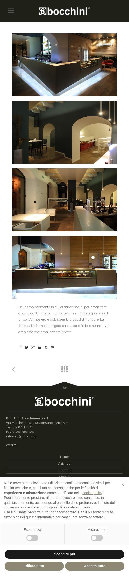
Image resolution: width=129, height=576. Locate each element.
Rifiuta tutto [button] (34, 566)
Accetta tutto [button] (95, 566)
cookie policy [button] (92, 493)
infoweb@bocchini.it (21, 436)
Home (64, 456)
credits (11, 445)
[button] (123, 485)
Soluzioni (64, 470)
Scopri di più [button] (64, 554)
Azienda (64, 463)
